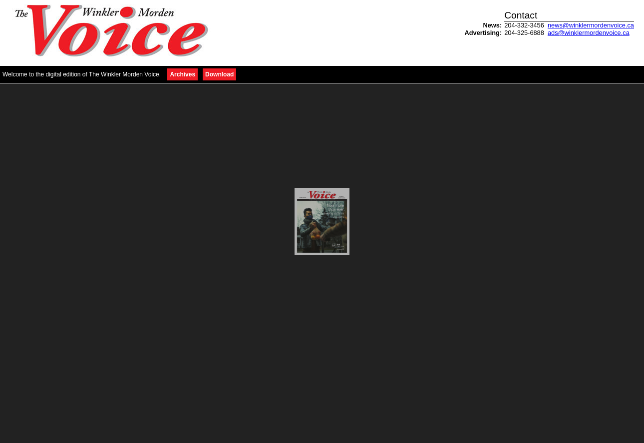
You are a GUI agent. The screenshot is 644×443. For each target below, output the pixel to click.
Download (219, 74)
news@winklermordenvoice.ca (591, 25)
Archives (182, 74)
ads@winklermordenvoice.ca (589, 32)
